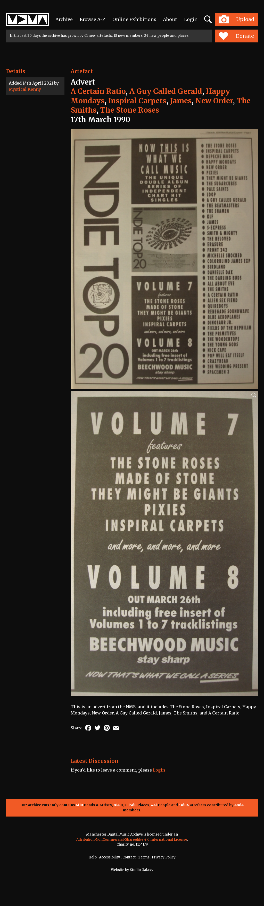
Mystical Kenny (25, 89)
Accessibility (109, 857)
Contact (129, 857)
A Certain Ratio (98, 91)
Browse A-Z (92, 19)
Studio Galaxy (141, 870)
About (170, 19)
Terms (144, 857)
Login (191, 19)
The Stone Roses (129, 110)
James (181, 100)
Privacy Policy (164, 857)
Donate (236, 36)
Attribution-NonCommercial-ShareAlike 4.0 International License (131, 839)
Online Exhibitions (134, 19)
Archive (64, 19)
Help (92, 857)
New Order (214, 100)
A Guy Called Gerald (165, 91)
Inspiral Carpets (137, 100)
